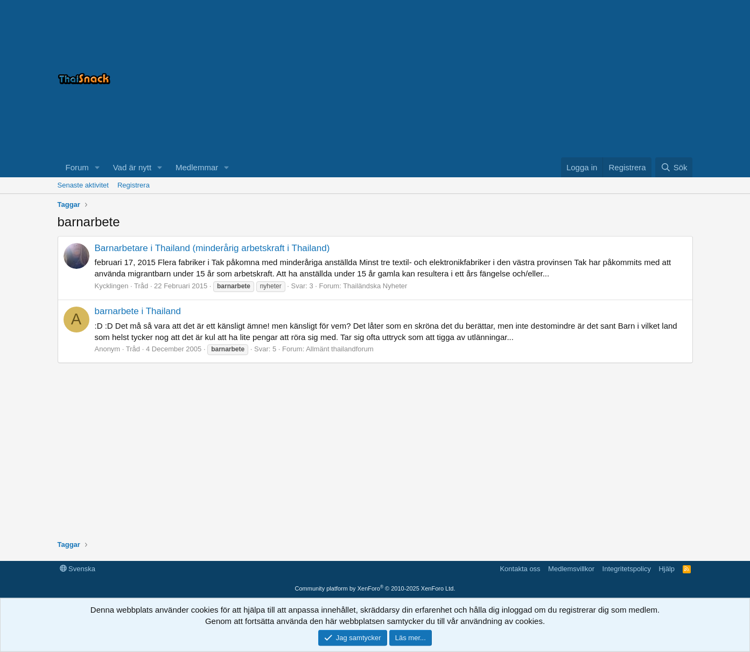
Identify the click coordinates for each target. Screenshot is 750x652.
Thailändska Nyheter (375, 286)
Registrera (133, 185)
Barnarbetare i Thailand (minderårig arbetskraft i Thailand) (212, 248)
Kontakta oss (520, 569)
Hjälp (666, 569)
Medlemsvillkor (571, 569)
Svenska (77, 569)
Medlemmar (197, 167)
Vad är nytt (132, 167)
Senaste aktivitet (83, 185)
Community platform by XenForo (375, 588)
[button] (97, 167)
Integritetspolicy (626, 569)
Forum (77, 167)
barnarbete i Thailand (138, 311)
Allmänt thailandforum (340, 349)
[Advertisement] (558, 78)
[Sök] (673, 167)
